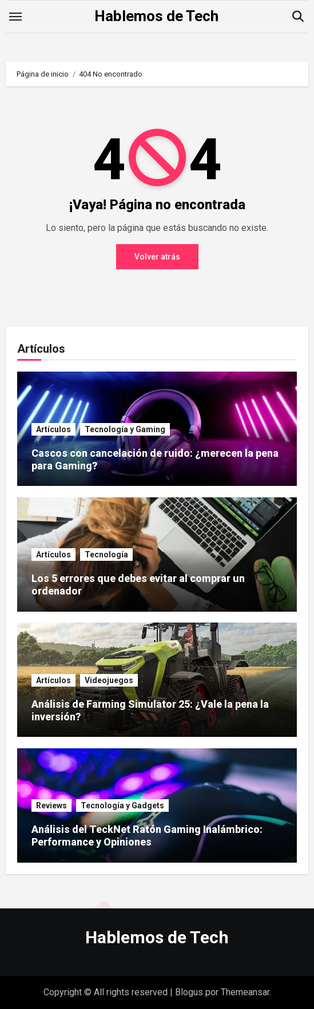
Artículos (53, 429)
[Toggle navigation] (15, 16)
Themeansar (245, 992)
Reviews (51, 805)
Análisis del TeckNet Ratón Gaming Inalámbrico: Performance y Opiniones (147, 835)
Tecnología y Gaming (125, 429)
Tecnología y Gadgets (122, 805)
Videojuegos (109, 680)
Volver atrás (157, 256)
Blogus (189, 992)
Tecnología (106, 554)
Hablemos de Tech (156, 16)
